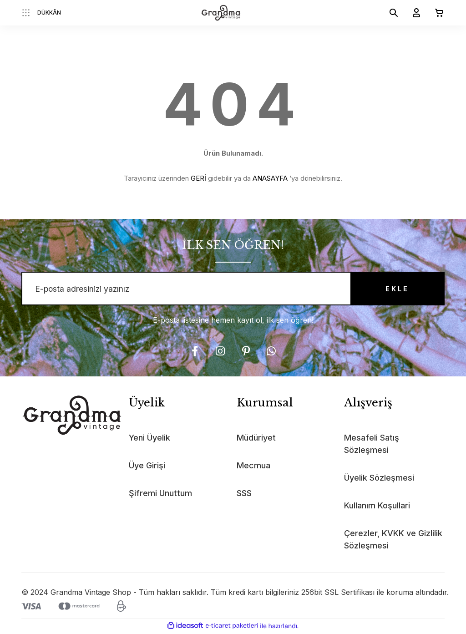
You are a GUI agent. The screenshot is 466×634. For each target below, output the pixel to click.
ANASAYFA (270, 178)
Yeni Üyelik (149, 439)
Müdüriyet (256, 439)
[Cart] (435, 13)
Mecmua (253, 467)
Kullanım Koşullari (377, 507)
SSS (244, 495)
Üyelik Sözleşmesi (379, 479)
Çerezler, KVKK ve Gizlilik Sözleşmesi (393, 541)
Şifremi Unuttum (160, 495)
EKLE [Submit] (394, 290)
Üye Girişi (147, 467)
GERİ (198, 178)
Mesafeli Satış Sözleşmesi (371, 445)
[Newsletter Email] (233, 289)
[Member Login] (413, 13)
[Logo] (221, 13)
